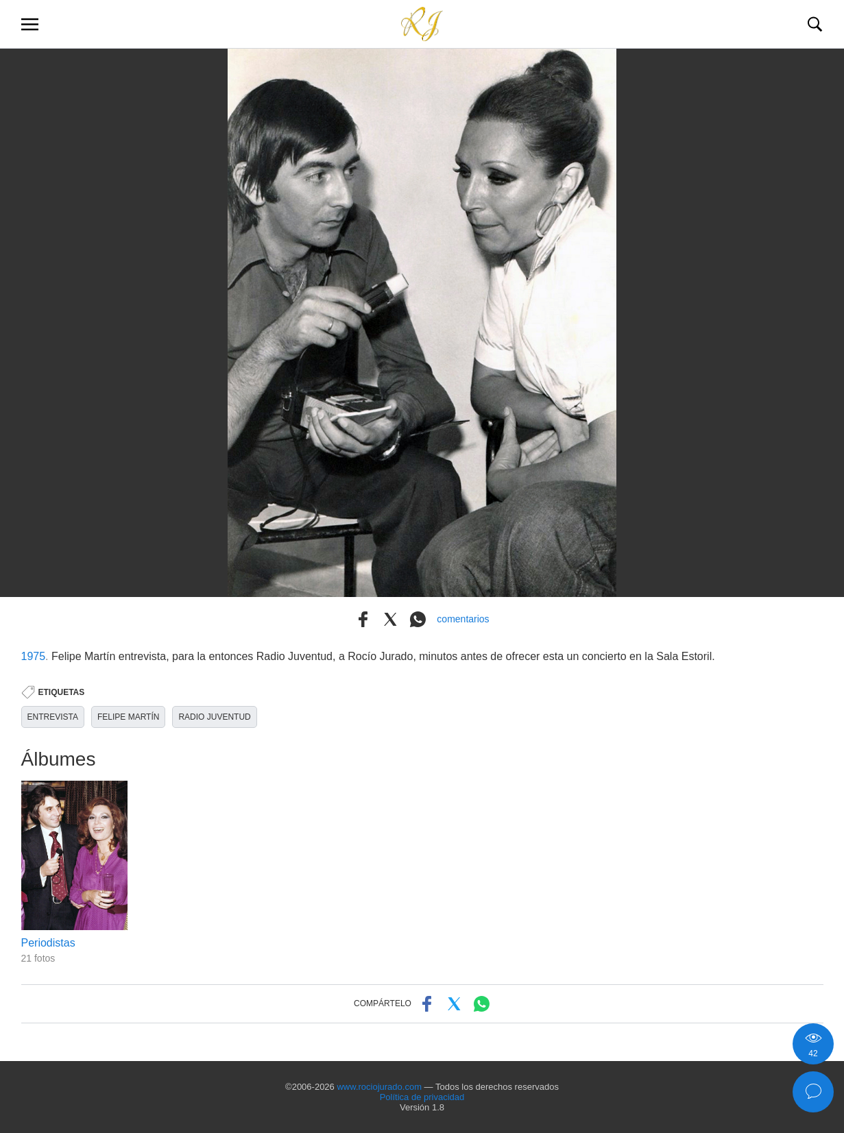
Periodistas (48, 943)
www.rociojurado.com (379, 1087)
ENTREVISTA (52, 717)
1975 (33, 656)
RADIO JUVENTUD (214, 717)
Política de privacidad (422, 1097)
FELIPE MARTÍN (128, 717)
